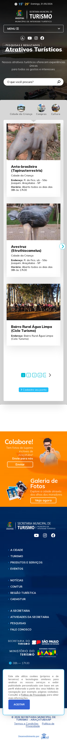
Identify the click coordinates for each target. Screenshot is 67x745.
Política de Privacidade (33, 694)
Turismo (16, 556)
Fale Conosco (20, 630)
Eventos (16, 569)
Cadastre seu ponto (34, 390)
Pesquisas (18, 623)
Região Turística (23, 593)
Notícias (16, 581)
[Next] (62, 246)
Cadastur (18, 599)
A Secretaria (20, 611)
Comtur (16, 587)
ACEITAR (19, 704)
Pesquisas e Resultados (23, 45)
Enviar (20, 465)
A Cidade (16, 550)
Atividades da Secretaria (29, 617)
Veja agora (43, 501)
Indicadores (14, 51)
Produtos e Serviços (26, 563)
